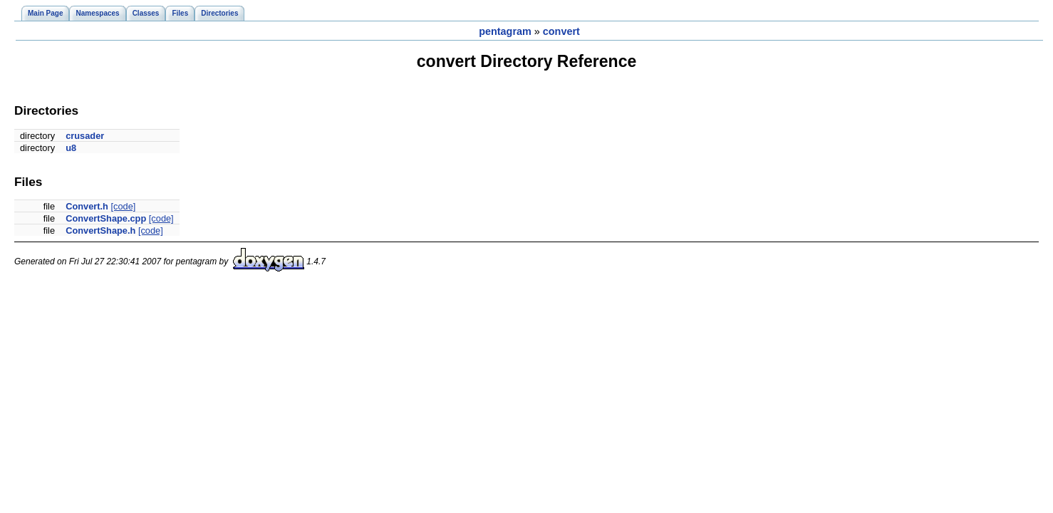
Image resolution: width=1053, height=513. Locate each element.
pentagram (505, 31)
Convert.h (87, 206)
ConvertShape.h (100, 230)
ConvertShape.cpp (106, 218)
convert (561, 31)
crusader (85, 135)
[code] (122, 206)
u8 (71, 147)
